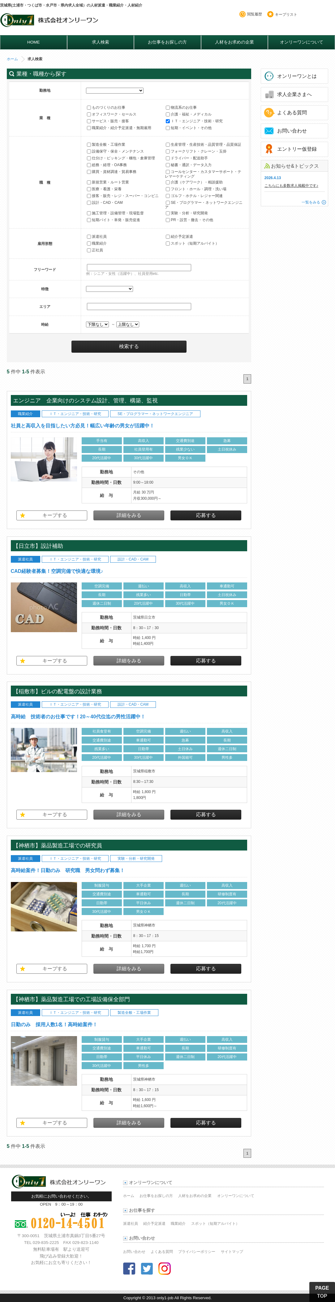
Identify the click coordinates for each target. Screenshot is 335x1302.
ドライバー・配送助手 (187, 158)
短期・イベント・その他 (189, 128)
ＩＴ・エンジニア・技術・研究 (194, 121)
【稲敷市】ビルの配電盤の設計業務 (60, 691)
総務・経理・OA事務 (107, 165)
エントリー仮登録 (297, 149)
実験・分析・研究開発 (187, 213)
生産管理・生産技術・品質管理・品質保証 (203, 144)
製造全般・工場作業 (106, 144)
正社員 (95, 250)
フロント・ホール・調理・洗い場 (196, 189)
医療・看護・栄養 (104, 189)
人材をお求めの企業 (234, 42)
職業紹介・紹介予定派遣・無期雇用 (119, 128)
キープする (54, 515)
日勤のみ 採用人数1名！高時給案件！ (54, 1024)
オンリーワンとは (297, 76)
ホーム (12, 59)
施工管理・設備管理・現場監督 (115, 213)
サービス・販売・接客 (108, 121)
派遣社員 (97, 236)
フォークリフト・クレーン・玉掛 (196, 151)
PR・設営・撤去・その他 (189, 220)
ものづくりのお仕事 (106, 107)
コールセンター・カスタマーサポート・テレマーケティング (203, 174)
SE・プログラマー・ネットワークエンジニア (204, 204)
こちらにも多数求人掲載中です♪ (291, 185)
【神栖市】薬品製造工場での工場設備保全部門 (71, 999)
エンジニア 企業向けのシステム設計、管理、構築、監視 (88, 400)
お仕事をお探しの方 (167, 42)
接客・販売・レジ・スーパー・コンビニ (123, 196)
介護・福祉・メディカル (189, 114)
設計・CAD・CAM (105, 202)
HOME (33, 42)
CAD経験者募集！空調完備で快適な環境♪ (57, 571)
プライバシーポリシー (196, 1252)
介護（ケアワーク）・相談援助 (194, 182)
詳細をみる (129, 515)
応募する (206, 515)
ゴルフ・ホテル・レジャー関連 (194, 196)
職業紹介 (97, 243)
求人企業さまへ (294, 94)
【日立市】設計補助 (41, 546)
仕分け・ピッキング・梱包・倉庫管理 (121, 158)
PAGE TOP (322, 1292)
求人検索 (100, 42)
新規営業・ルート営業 (108, 182)
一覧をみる (311, 202)
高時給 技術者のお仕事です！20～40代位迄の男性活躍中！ (78, 716)
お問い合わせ (292, 130)
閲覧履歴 (254, 14)
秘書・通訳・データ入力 (189, 165)
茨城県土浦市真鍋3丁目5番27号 (74, 1235)
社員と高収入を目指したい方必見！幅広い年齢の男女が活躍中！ (82, 425)
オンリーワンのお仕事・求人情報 (50, 22)
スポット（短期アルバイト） (192, 243)
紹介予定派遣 (179, 236)
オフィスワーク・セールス (111, 114)
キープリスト (286, 14)
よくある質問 (292, 112)
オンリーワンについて (301, 42)
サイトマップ (232, 1252)
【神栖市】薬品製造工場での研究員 (57, 845)
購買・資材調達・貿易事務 (111, 172)
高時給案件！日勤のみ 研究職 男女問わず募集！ (68, 870)
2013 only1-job (159, 1298)
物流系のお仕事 (181, 107)
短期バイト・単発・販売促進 (113, 220)
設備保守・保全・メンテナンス (115, 151)
